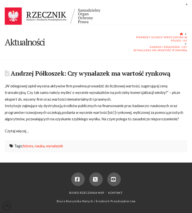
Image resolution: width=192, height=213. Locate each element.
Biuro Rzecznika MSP (86, 192)
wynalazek (54, 146)
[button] (186, 4)
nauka (39, 146)
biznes (28, 146)
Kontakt (115, 192)
